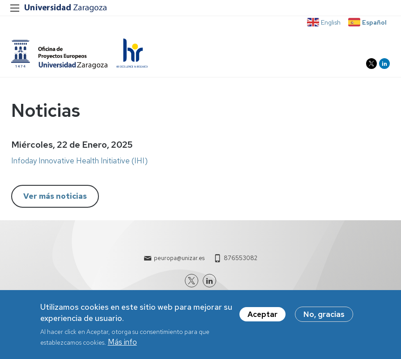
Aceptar (262, 316)
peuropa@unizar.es (179, 258)
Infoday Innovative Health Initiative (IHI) (79, 162)
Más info (122, 343)
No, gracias (324, 316)
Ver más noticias (55, 196)
